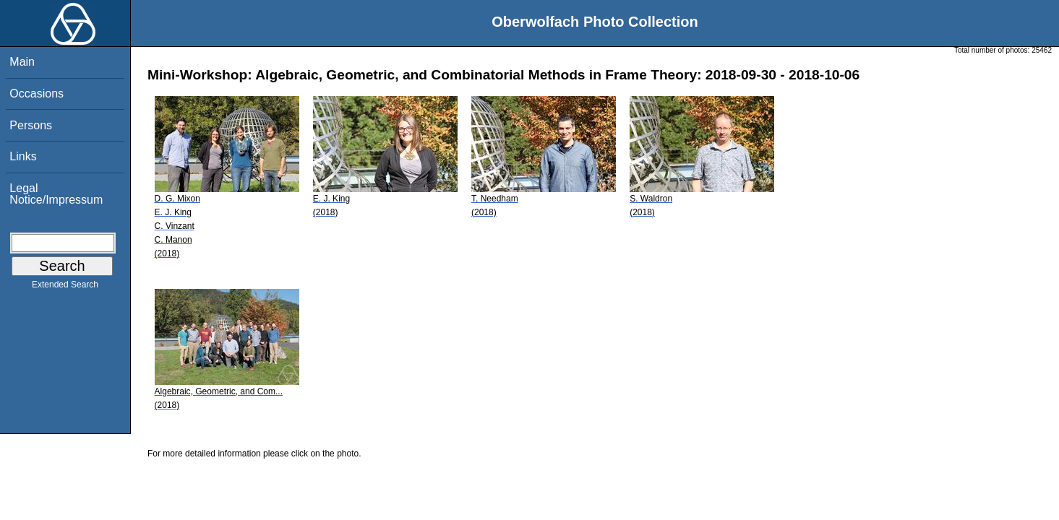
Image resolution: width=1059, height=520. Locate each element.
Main (22, 62)
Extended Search (65, 287)
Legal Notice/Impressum (56, 194)
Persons (30, 125)
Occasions (36, 93)
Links (22, 156)
